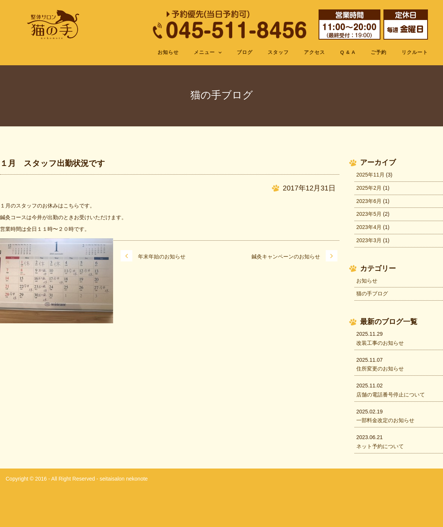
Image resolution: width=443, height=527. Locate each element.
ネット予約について (380, 446)
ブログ (245, 52)
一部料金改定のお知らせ (385, 420)
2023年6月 (369, 201)
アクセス (314, 52)
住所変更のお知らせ (380, 369)
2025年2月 (369, 188)
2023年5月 (369, 214)
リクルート (415, 52)
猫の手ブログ (372, 293)
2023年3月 (369, 240)
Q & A (348, 52)
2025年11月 (370, 175)
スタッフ (278, 52)
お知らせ (168, 52)
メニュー (204, 52)
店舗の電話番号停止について (390, 395)
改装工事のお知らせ (380, 343)
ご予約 (378, 52)
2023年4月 (369, 227)
